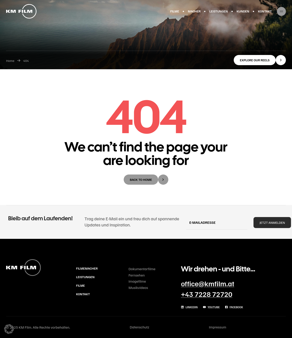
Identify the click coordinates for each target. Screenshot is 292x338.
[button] (260, 60)
